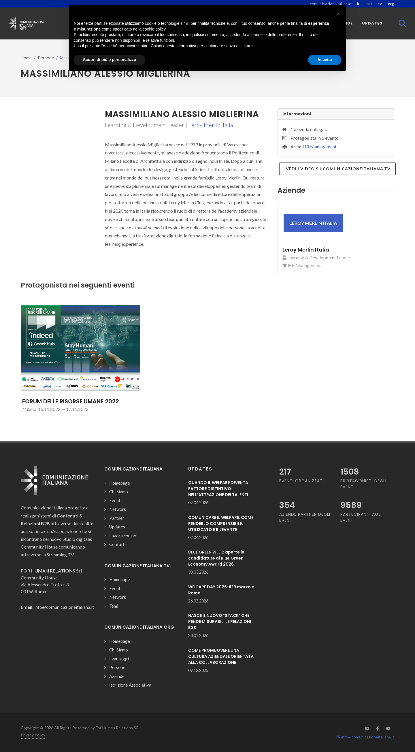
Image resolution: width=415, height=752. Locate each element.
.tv (379, 3)
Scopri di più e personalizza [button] (109, 59)
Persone (46, 57)
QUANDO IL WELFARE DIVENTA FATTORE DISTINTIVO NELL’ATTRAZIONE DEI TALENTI (218, 489)
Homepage (119, 482)
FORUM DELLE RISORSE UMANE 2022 (70, 401)
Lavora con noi (123, 535)
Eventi (115, 500)
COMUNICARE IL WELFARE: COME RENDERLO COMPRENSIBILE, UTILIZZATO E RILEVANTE (220, 523)
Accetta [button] (324, 59)
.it (358, 3)
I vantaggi (119, 658)
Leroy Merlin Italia (210, 124)
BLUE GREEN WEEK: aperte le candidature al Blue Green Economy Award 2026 (216, 558)
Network (117, 509)
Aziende (116, 676)
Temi (113, 606)
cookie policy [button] (154, 29)
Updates (117, 526)
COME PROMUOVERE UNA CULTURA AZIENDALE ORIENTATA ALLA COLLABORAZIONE (221, 656)
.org (390, 3)
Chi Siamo (118, 491)
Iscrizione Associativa (130, 684)
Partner (116, 518)
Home (26, 57)
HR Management (320, 146)
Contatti (117, 544)
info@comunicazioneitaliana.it (365, 736)
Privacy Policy (33, 734)
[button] (338, 13)
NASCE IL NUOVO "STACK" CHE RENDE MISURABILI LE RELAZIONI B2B (219, 621)
